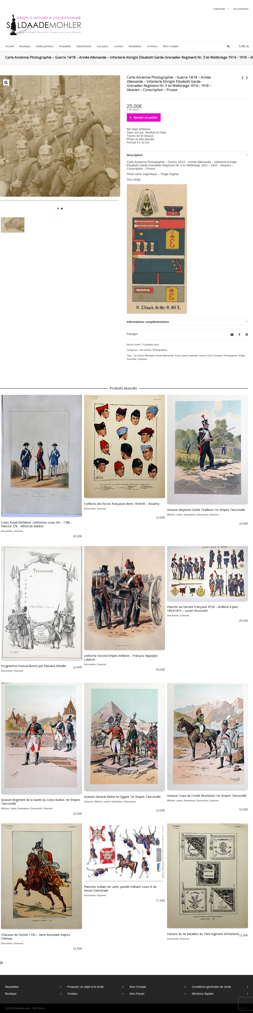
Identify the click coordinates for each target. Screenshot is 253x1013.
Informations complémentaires (148, 322)
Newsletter (12, 986)
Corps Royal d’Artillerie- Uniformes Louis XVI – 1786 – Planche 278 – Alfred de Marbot (36, 524)
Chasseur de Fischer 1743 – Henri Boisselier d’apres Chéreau (35, 936)
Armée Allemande (164, 355)
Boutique (11, 993)
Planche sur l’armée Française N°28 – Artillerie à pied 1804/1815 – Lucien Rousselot (202, 609)
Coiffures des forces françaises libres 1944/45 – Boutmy (121, 504)
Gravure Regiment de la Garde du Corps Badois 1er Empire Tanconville (40, 801)
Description (135, 155)
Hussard (218, 355)
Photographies (160, 350)
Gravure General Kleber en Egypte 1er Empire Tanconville (122, 797)
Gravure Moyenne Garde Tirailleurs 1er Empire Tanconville (206, 510)
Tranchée (131, 359)
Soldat (241, 355)
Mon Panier (137, 993)
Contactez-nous (151, 344)
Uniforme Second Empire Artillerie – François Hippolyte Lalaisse (121, 657)
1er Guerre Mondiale (143, 355)
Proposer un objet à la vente (85, 986)
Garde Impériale (189, 355)
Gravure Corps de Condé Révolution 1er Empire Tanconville (207, 796)
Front (177, 355)
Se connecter (241, 9)
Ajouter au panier (146, 117)
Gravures (18, 531)
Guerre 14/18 (206, 355)
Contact (72, 993)
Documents (145, 350)
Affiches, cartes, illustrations (181, 514)
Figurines (101, 895)
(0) (242, 46)
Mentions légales (203, 993)
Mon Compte (138, 986)
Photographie (230, 355)
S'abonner (219, 9)
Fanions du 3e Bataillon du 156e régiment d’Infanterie (203, 934)
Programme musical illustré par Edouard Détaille (33, 666)
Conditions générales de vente (211, 986)
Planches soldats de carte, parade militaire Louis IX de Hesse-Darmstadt (120, 888)
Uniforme (142, 359)
